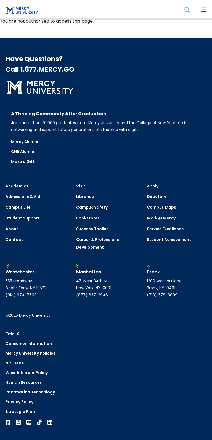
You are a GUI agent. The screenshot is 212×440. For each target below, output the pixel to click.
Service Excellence (165, 229)
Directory (156, 196)
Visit (80, 186)
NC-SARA (15, 363)
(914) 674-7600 (21, 295)
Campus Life (18, 207)
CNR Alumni (22, 151)
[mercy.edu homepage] (22, 10)
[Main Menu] (203, 10)
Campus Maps (161, 207)
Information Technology (30, 392)
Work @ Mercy (161, 218)
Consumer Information (29, 343)
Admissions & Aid (23, 196)
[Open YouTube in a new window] (28, 422)
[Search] (187, 10)
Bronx (153, 272)
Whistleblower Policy (27, 372)
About (12, 229)
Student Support (23, 218)
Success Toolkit (92, 229)
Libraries (85, 196)
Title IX (12, 334)
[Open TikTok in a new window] (39, 422)
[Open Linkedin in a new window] (49, 422)
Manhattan (88, 272)
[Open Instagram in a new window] (18, 422)
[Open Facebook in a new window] (8, 422)
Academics (17, 186)
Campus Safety (92, 207)
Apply (152, 186)
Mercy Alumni (24, 141)
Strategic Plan (20, 411)
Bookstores (88, 218)
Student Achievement (169, 239)
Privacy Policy (19, 401)
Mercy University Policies (30, 353)
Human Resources (24, 382)
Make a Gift (23, 161)
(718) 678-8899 (162, 295)
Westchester (20, 272)
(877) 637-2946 (92, 295)
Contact (14, 239)
